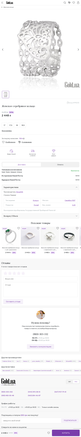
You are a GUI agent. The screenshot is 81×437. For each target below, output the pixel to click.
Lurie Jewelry (37, 361)
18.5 (23, 125)
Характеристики (11, 187)
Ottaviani (59, 361)
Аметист (68, 371)
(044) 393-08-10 (34, 392)
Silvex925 (19, 192)
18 (17, 125)
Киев (3, 172)
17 (4, 125)
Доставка (21, 165)
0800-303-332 (40, 334)
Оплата (60, 165)
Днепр (8, 172)
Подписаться (70, 420)
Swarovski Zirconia (24, 371)
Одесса (19, 172)
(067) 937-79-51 (60, 392)
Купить (66, 433)
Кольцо (36, 200)
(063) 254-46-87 (34, 395)
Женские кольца (8, 7)
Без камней (8, 371)
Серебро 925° (70, 200)
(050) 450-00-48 (7, 395)
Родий (36, 205)
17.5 (10, 125)
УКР (69, 381)
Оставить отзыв (13, 301)
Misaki (49, 361)
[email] (32, 420)
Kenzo (26, 361)
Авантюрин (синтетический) (43, 371)
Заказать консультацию (40, 346)
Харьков (13, 172)
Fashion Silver (8, 361)
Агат (58, 371)
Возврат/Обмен (11, 216)
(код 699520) (74, 103)
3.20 (73, 205)
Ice (18, 361)
